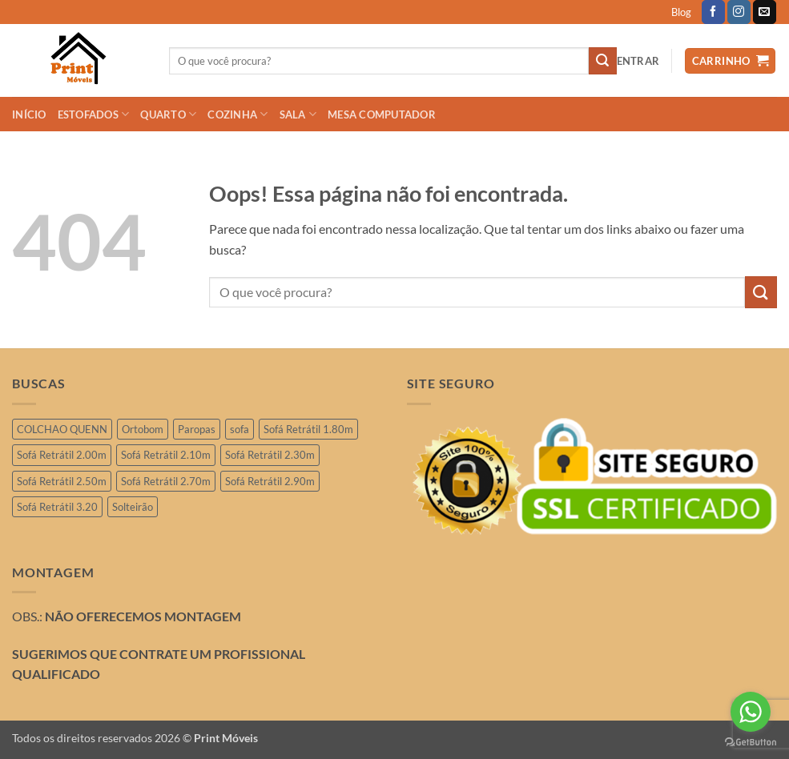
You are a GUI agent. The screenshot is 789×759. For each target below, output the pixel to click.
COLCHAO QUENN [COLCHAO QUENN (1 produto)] (62, 429)
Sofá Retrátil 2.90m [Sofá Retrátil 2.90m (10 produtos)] (270, 481)
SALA (298, 114)
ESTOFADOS (94, 114)
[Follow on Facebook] (713, 12)
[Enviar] (602, 60)
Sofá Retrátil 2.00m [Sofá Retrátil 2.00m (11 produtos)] (62, 454)
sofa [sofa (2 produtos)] (239, 429)
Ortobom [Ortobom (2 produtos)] (142, 429)
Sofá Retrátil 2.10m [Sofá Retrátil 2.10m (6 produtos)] (166, 454)
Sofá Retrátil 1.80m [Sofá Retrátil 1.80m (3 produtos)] (308, 429)
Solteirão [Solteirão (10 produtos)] (132, 506)
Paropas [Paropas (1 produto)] (196, 429)
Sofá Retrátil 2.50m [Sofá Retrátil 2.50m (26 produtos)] (62, 481)
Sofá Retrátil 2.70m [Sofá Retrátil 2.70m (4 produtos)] (166, 481)
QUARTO (168, 114)
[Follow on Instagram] (739, 12)
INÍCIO (29, 114)
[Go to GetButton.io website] (750, 742)
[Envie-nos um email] (764, 12)
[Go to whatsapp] (751, 712)
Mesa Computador (382, 114)
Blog (681, 12)
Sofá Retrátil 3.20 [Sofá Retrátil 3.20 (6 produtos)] (57, 506)
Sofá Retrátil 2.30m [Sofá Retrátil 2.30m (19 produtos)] (270, 454)
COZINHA (237, 114)
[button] (638, 60)
